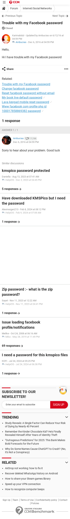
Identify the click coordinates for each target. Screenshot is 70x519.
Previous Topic (13, 15)
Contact (63, 500)
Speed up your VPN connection (23, 484)
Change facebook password (20, 88)
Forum (14, 8)
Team (15, 500)
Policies (35, 503)
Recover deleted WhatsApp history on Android (31, 473)
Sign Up (6, 500)
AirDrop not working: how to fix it (24, 468)
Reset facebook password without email (28, 93)
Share (10, 69)
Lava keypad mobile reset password (25, 102)
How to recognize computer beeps (24, 489)
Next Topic (58, 15)
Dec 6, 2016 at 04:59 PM (41, 42)
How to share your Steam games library (28, 478)
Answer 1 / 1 (10, 130)
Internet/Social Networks (37, 8)
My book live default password (22, 97)
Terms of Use (27, 500)
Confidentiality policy (46, 500)
